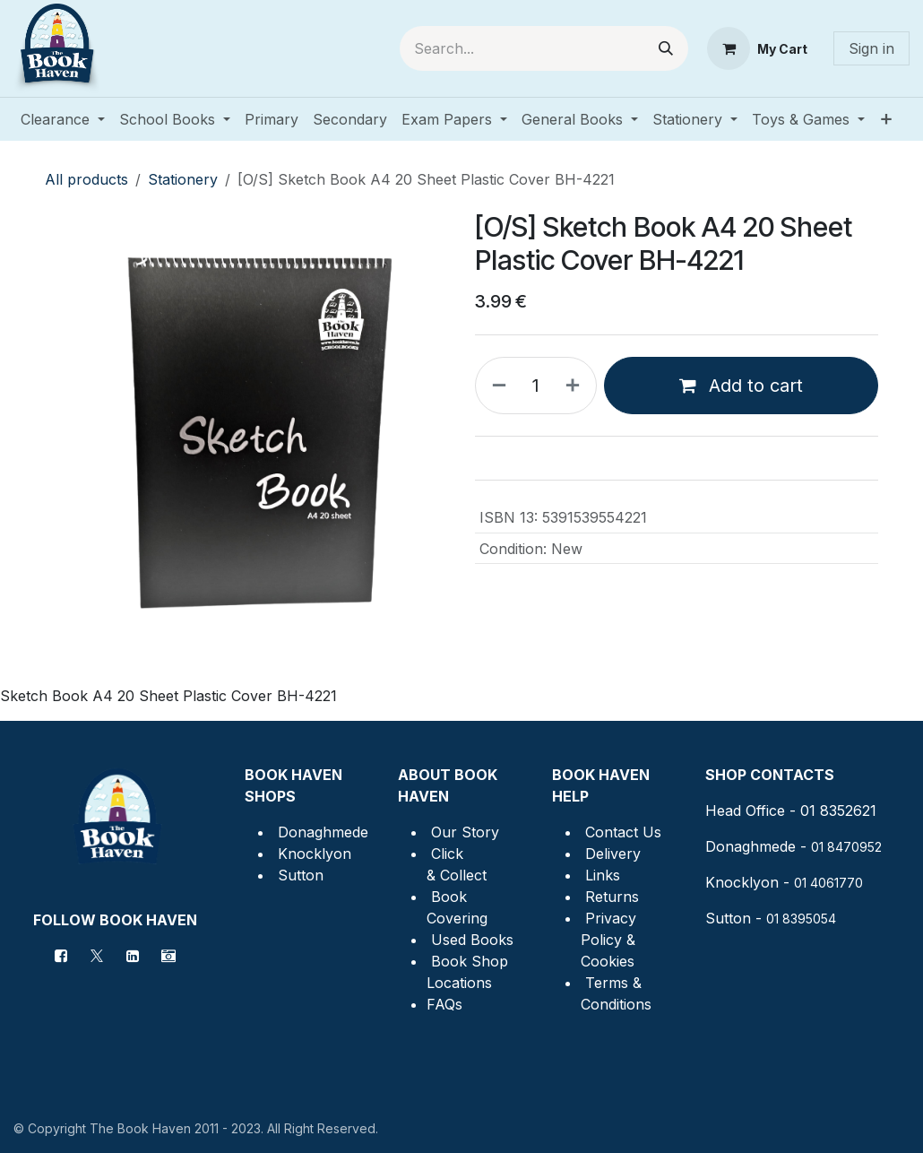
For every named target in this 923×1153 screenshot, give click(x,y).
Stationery (183, 179)
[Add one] (576, 385)
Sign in (871, 48)
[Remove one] (495, 385)
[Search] (665, 48)
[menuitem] (62, 119)
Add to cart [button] (741, 385)
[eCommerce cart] (757, 48)
